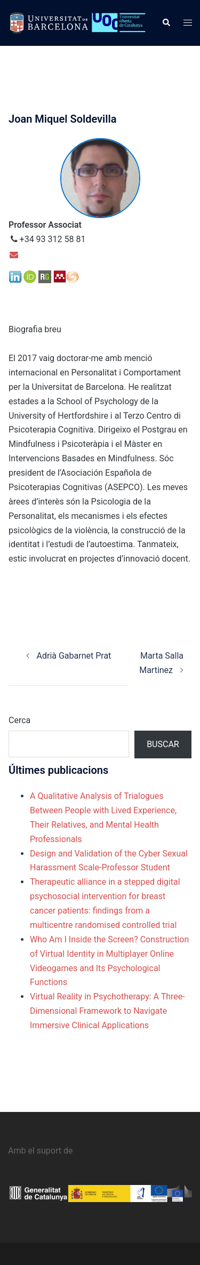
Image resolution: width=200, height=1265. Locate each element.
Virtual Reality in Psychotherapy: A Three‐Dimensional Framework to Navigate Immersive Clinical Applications (107, 1010)
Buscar (163, 744)
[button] (166, 23)
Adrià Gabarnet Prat (68, 656)
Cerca (19, 720)
